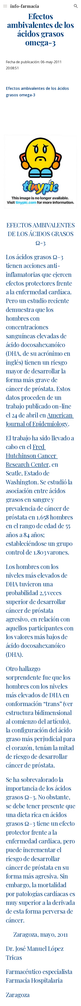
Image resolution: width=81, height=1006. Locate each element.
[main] (40, 29)
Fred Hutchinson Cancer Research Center (32, 455)
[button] (5, 6)
